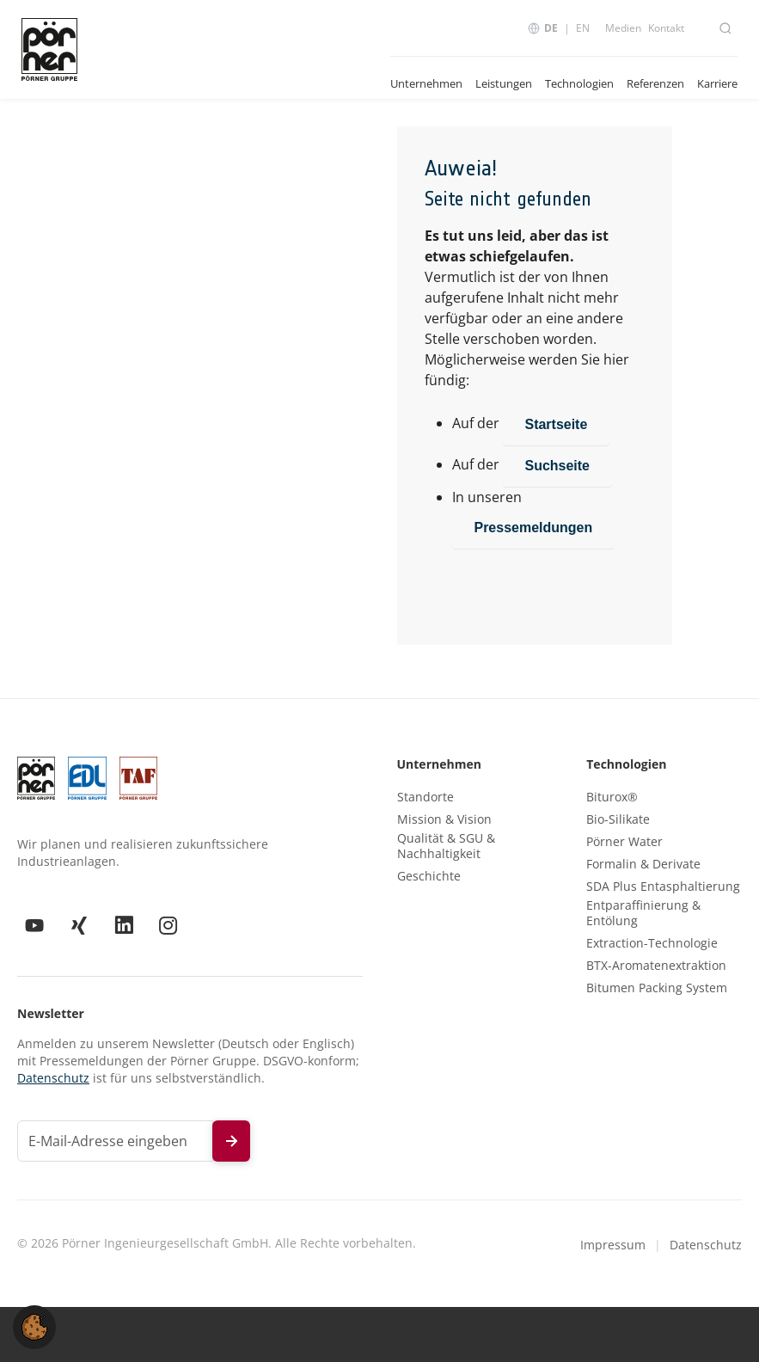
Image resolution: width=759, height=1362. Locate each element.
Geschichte (429, 876)
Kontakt (666, 28)
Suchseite (558, 465)
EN (583, 28)
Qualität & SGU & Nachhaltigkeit (446, 846)
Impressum (613, 1244)
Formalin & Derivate (643, 864)
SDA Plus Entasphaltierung (663, 886)
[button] (34, 1325)
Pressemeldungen (533, 527)
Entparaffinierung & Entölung (643, 913)
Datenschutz (53, 1078)
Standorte (425, 797)
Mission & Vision (444, 819)
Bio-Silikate (618, 819)
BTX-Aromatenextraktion (656, 965)
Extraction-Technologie (652, 943)
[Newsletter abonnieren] (231, 1141)
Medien (623, 28)
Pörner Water (624, 842)
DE (551, 28)
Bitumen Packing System (656, 988)
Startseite (556, 424)
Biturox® (612, 797)
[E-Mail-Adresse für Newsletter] (115, 1141)
